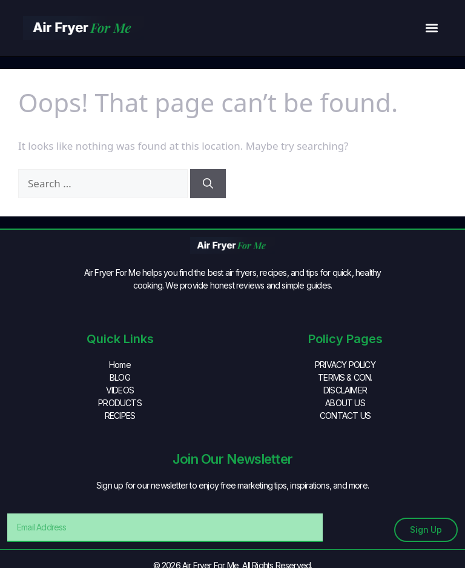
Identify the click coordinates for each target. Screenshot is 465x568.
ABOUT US (345, 403)
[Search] (208, 183)
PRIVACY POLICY (345, 364)
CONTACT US (345, 415)
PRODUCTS (120, 403)
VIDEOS (120, 390)
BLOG (120, 377)
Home (120, 364)
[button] (432, 28)
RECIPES (120, 415)
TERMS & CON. (345, 377)
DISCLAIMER (345, 390)
